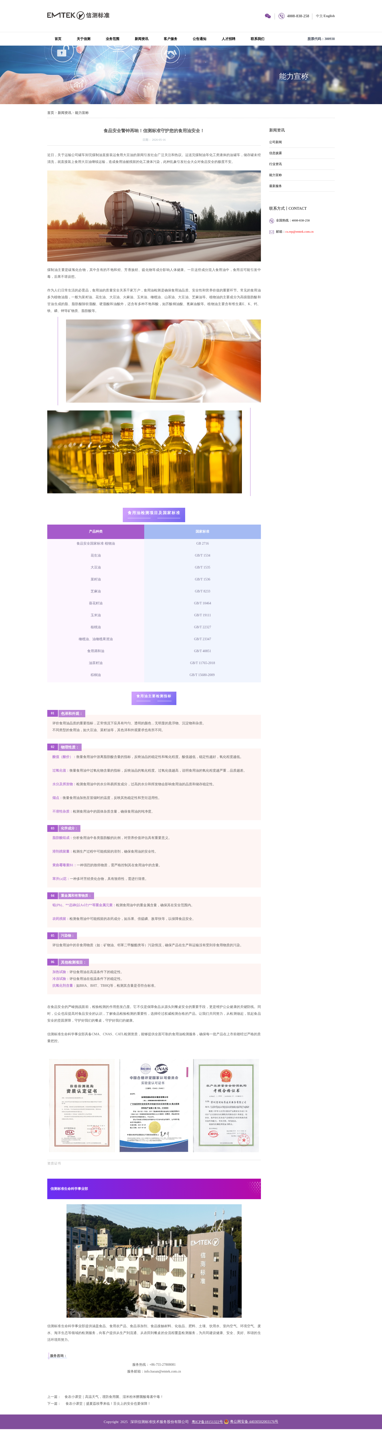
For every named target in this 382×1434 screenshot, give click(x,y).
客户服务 (170, 39)
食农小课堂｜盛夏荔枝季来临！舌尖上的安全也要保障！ (108, 1403)
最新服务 (275, 186)
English (329, 16)
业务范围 (112, 39)
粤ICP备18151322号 (207, 1422)
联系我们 (257, 39)
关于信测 (83, 39)
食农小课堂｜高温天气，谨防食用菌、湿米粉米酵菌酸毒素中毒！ (114, 1397)
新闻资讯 (141, 39)
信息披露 (275, 153)
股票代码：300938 (321, 39)
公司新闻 (275, 142)
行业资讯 (275, 164)
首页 (58, 39)
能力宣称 (293, 76)
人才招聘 (228, 39)
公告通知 (199, 39)
